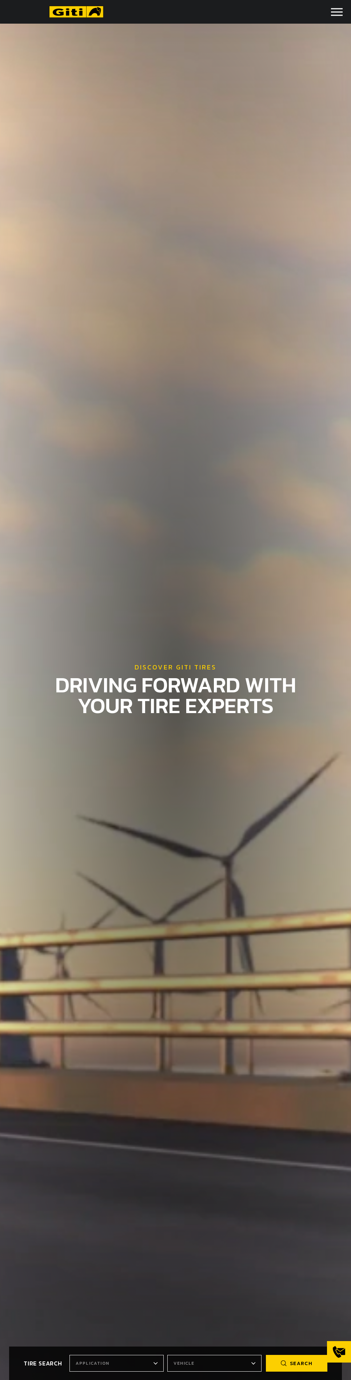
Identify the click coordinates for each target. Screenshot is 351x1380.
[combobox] (116, 1363)
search (296, 1363)
